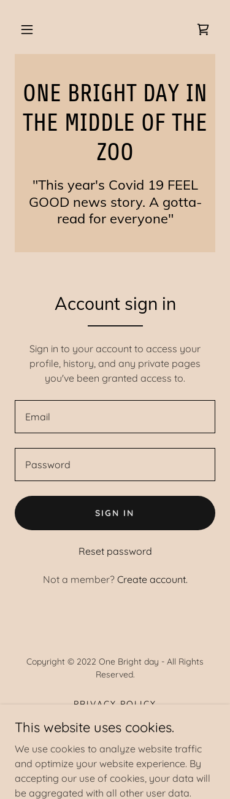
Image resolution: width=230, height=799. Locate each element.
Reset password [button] (115, 551)
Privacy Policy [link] (115, 703)
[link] (203, 29)
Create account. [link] (152, 579)
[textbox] (115, 416)
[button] (27, 29)
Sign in (114, 513)
